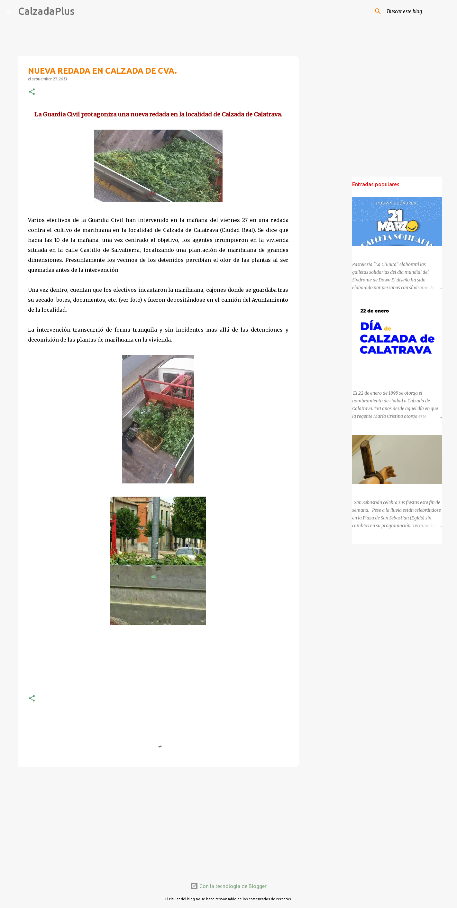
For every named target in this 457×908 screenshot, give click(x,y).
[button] (32, 92)
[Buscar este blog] (418, 11)
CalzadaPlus (46, 11)
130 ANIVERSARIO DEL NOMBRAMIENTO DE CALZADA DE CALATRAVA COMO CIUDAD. (395, 370)
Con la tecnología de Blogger (228, 886)
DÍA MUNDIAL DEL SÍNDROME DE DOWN (394, 251)
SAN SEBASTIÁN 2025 (375, 489)
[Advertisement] (158, 822)
